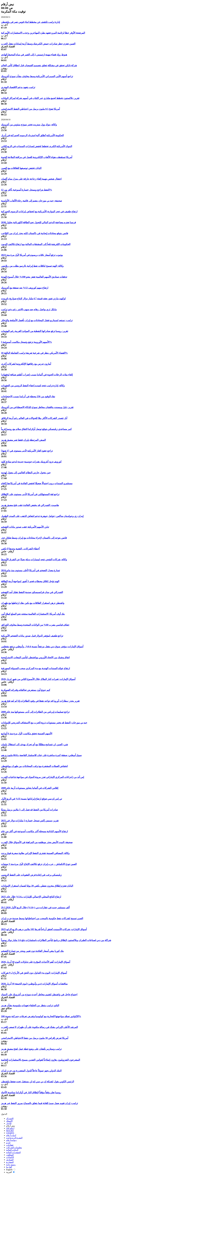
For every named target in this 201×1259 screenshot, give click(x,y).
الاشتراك (9, 1118)
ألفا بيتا (9, 1167)
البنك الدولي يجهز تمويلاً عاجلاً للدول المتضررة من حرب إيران (31, 1070)
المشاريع (10, 1162)
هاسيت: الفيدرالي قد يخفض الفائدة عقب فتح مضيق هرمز (30, 505)
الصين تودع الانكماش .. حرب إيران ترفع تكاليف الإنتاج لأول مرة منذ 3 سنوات (39, 864)
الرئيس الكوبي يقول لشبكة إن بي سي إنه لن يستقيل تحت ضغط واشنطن (37, 1081)
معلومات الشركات (14, 1147)
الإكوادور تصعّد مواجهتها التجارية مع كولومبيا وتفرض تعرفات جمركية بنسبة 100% (41, 1016)
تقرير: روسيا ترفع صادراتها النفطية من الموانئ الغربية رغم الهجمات (34, 331)
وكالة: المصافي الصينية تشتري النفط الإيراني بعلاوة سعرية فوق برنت (35, 853)
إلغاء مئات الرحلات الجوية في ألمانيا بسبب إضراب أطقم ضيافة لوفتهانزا (37, 374)
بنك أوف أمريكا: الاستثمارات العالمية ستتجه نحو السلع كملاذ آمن (33, 614)
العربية (10, 1172)
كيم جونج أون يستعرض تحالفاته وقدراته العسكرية (25, 690)
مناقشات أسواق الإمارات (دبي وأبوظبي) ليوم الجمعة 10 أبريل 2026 (34, 983)
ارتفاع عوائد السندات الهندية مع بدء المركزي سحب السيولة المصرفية (35, 668)
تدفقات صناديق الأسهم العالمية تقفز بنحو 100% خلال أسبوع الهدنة (34, 276)
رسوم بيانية (11, 1164)
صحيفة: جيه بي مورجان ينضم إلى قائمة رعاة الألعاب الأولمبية (31, 200)
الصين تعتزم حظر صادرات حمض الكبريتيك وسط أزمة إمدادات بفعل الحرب (38, 43)
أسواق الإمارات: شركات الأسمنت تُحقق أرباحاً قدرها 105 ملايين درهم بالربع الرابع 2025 (44, 929)
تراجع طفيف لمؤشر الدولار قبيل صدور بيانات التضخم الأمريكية (32, 635)
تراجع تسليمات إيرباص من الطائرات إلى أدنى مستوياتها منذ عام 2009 (35, 711)
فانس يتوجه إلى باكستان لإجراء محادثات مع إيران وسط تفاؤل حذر (34, 537)
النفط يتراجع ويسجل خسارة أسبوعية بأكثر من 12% (26, 189)
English (10, 1170)
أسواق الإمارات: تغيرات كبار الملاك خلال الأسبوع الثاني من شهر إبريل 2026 (38, 679)
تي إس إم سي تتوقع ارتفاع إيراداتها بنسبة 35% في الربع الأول (31, 798)
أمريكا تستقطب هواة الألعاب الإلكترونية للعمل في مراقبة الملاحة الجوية (36, 157)
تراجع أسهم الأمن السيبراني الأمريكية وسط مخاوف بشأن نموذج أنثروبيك (37, 76)
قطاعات (9, 1145)
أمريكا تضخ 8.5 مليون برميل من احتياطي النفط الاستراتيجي (30, 109)
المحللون (10, 1155)
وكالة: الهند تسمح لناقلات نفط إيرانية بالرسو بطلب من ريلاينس (32, 266)
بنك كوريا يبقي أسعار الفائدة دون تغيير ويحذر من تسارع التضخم (32, 951)
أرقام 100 (10, 1128)
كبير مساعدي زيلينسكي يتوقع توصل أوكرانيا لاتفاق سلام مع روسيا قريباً (36, 429)
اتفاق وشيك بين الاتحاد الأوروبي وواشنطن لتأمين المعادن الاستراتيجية (35, 657)
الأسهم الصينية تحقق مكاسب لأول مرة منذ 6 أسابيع (26, 733)
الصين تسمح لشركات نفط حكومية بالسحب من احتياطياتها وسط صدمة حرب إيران (42, 918)
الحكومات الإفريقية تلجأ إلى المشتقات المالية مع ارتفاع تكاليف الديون (35, 244)
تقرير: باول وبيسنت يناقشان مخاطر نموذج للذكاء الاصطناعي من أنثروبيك (37, 407)
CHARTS (10, 1133)
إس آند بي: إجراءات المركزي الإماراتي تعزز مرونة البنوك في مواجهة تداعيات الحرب (42, 777)
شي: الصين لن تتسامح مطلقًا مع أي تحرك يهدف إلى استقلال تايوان (34, 744)
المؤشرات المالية (13, 1152)
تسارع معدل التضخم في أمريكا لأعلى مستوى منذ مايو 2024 (30, 570)
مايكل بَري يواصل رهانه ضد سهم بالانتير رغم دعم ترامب (29, 309)
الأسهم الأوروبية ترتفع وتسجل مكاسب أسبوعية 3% (26, 342)
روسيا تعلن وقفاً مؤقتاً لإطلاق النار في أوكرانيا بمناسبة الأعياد (31, 1092)
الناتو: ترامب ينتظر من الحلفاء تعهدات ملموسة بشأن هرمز (30, 1005)
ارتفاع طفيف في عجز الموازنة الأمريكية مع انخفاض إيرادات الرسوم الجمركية (39, 211)
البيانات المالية (12, 1150)
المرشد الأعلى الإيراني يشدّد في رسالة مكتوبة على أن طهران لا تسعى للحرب (39, 1027)
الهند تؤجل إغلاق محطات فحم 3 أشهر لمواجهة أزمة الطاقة (30, 581)
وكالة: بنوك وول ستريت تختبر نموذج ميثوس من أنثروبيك (29, 124)
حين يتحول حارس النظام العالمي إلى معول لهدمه (26, 472)
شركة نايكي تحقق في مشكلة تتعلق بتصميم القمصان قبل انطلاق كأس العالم (39, 65)
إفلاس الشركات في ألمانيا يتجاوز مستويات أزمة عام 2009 (29, 788)
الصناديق (9, 1160)
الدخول (4, 1114)
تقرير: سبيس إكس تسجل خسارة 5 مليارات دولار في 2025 (30, 820)
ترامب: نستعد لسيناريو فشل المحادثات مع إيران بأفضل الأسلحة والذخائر (37, 320)
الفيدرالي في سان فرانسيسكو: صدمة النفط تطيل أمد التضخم (32, 592)
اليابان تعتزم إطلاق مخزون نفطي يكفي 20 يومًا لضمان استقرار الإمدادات (37, 885)
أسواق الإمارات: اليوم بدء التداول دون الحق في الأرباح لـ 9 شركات (34, 972)
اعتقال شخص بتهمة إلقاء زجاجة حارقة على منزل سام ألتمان (31, 179)
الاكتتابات (10, 1157)
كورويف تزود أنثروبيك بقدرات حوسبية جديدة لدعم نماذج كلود (31, 461)
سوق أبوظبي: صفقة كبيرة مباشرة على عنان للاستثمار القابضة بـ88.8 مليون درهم (41, 755)
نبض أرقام (10, 1126)
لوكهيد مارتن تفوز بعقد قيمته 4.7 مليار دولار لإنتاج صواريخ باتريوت (33, 298)
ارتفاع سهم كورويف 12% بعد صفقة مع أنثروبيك (24, 287)
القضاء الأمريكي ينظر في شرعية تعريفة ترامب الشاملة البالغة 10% (34, 353)
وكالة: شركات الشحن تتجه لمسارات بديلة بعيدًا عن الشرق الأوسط (34, 559)
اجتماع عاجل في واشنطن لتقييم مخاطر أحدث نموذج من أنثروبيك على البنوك (39, 994)
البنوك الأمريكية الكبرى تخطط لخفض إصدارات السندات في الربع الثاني (36, 146)
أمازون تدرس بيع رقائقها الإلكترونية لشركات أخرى (26, 364)
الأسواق (9, 1121)
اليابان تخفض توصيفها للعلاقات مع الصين (21, 168)
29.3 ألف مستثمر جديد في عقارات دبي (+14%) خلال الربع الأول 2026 (35, 907)
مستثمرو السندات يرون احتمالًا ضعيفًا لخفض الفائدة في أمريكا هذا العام (36, 483)
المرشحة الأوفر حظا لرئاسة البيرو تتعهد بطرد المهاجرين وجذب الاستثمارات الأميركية (43, 32)
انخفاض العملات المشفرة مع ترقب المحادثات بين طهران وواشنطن (34, 766)
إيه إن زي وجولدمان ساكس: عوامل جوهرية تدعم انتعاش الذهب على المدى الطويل (42, 516)
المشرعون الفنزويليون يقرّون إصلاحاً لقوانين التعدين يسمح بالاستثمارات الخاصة (40, 1059)
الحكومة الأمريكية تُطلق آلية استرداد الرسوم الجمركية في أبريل (32, 135)
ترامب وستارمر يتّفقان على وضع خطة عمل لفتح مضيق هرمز (31, 1049)
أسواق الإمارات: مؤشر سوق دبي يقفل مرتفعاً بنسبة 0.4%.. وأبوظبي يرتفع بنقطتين (42, 646)
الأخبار (8, 1123)
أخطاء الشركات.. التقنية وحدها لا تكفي (20, 548)
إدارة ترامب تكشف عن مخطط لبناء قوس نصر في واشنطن (30, 22)
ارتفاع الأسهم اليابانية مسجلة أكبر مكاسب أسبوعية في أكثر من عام (34, 831)
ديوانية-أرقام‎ (11, 1140)
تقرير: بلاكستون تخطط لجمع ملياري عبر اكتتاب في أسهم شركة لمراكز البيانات (40, 98)
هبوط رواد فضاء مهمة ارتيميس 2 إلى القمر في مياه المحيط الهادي (34, 54)
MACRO (10, 1130)
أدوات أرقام (11, 1135)
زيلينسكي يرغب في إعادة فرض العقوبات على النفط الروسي (31, 875)
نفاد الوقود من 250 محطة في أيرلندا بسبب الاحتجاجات (28, 396)
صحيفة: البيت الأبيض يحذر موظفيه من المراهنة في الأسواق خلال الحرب (37, 842)
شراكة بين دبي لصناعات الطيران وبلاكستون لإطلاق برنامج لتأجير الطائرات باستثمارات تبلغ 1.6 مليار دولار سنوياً (56, 940)
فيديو (8, 1143)
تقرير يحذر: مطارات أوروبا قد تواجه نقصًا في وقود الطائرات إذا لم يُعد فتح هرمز (40, 701)
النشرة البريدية (14, 1138)
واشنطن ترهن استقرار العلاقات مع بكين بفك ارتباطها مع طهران (32, 603)
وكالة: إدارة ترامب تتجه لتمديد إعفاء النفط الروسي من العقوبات (33, 385)
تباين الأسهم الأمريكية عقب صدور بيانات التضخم (25, 527)
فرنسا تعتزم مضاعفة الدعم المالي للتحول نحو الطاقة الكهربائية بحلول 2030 (38, 222)
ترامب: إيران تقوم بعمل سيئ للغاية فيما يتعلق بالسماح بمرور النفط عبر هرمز (39, 1103)
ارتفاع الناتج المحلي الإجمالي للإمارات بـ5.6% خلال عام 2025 (31, 896)
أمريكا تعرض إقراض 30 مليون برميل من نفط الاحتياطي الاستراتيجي (34, 1038)
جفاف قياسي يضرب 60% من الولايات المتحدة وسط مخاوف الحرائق (35, 624)
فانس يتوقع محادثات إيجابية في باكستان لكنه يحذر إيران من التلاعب (34, 233)
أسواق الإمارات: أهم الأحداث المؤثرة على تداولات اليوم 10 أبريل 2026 (35, 962)
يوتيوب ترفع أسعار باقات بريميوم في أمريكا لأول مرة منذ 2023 (32, 255)
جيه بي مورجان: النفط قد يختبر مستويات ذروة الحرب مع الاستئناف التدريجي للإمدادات (44, 722)
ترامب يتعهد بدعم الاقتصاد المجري (18, 87)
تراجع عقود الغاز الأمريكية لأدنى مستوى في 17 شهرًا (27, 450)
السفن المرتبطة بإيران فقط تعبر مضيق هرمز (23, 440)
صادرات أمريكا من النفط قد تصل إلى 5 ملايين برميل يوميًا (29, 809)
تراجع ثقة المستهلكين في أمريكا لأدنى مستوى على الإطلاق (30, 494)
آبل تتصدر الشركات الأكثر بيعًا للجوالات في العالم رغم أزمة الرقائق (34, 418)
